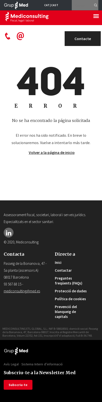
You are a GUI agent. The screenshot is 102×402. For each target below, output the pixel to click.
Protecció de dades (71, 291)
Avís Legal (11, 364)
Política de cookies (70, 299)
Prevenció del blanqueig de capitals (66, 311)
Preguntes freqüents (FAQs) (68, 280)
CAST (54, 5)
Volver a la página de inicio (52, 152)
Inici (58, 262)
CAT (46, 5)
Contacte (82, 38)
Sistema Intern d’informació (42, 364)
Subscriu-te (18, 385)
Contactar (63, 270)
